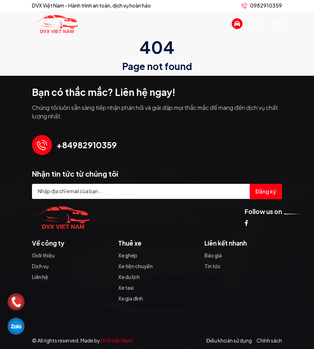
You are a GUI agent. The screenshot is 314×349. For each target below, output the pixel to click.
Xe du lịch (129, 277)
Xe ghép (127, 255)
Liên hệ (40, 277)
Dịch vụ (40, 266)
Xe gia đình (130, 298)
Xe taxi (126, 287)
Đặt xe (246, 23)
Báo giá (213, 255)
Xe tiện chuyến (135, 266)
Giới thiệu (43, 255)
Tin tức (212, 266)
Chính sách (269, 340)
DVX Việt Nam (117, 340)
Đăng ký (265, 191)
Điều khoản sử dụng (229, 340)
